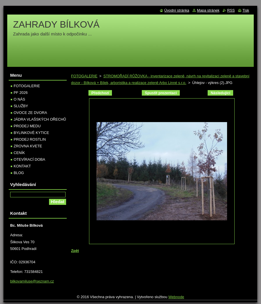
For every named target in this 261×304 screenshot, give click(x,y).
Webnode (176, 297)
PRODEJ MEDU (27, 126)
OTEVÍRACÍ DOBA (29, 159)
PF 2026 (21, 92)
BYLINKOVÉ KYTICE (31, 132)
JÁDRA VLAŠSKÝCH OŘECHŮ (40, 119)
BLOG (19, 173)
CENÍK (19, 153)
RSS (231, 10)
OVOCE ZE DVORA (30, 112)
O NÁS (19, 99)
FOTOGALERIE (84, 76)
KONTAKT (22, 166)
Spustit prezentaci (161, 93)
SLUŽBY (21, 106)
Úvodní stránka (176, 10)
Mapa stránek (208, 10)
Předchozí (100, 93)
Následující (220, 93)
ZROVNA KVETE (28, 146)
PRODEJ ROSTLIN (30, 139)
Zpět (75, 250)
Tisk (245, 10)
